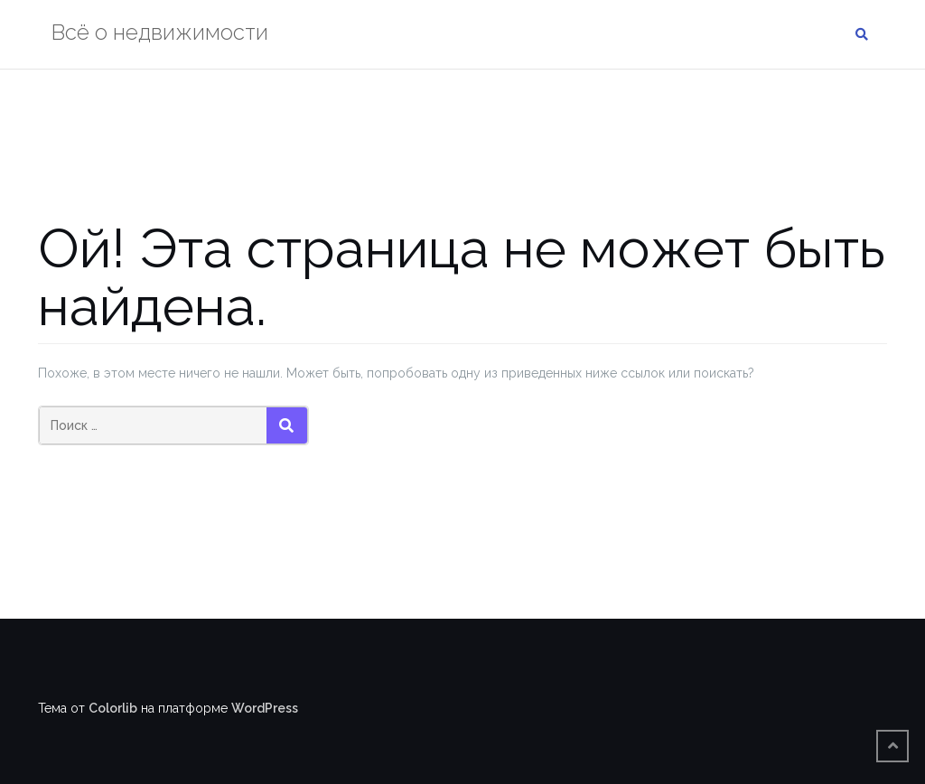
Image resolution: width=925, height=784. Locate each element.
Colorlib (113, 708)
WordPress (264, 708)
